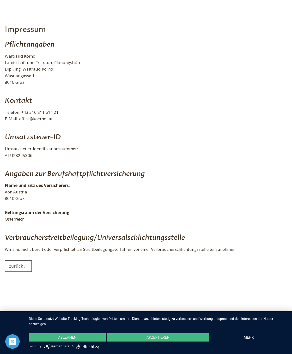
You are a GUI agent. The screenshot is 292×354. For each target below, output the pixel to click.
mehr (249, 337)
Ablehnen (67, 337)
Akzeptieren (158, 337)
